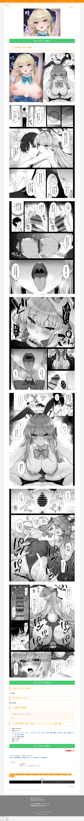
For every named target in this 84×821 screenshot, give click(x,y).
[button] (58, 782)
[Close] (7, 819)
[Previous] (1, 818)
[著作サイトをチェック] (20, 769)
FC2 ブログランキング (36, 798)
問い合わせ (49, 812)
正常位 (65, 732)
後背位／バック (58, 774)
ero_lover (22, 763)
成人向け (60, 732)
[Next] (4, 818)
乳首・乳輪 (49, 732)
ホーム (33, 812)
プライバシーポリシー (41, 812)
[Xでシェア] (25, 782)
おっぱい (43, 732)
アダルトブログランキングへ (37, 800)
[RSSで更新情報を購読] (24, 769)
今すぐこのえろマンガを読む (42, 40)
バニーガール (33, 732)
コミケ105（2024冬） (19, 734)
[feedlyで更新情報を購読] (22, 769)
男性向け (55, 732)
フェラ (38, 732)
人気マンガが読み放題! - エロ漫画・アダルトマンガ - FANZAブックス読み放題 (28, 757)
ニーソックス (20, 732)
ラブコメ (27, 732)
